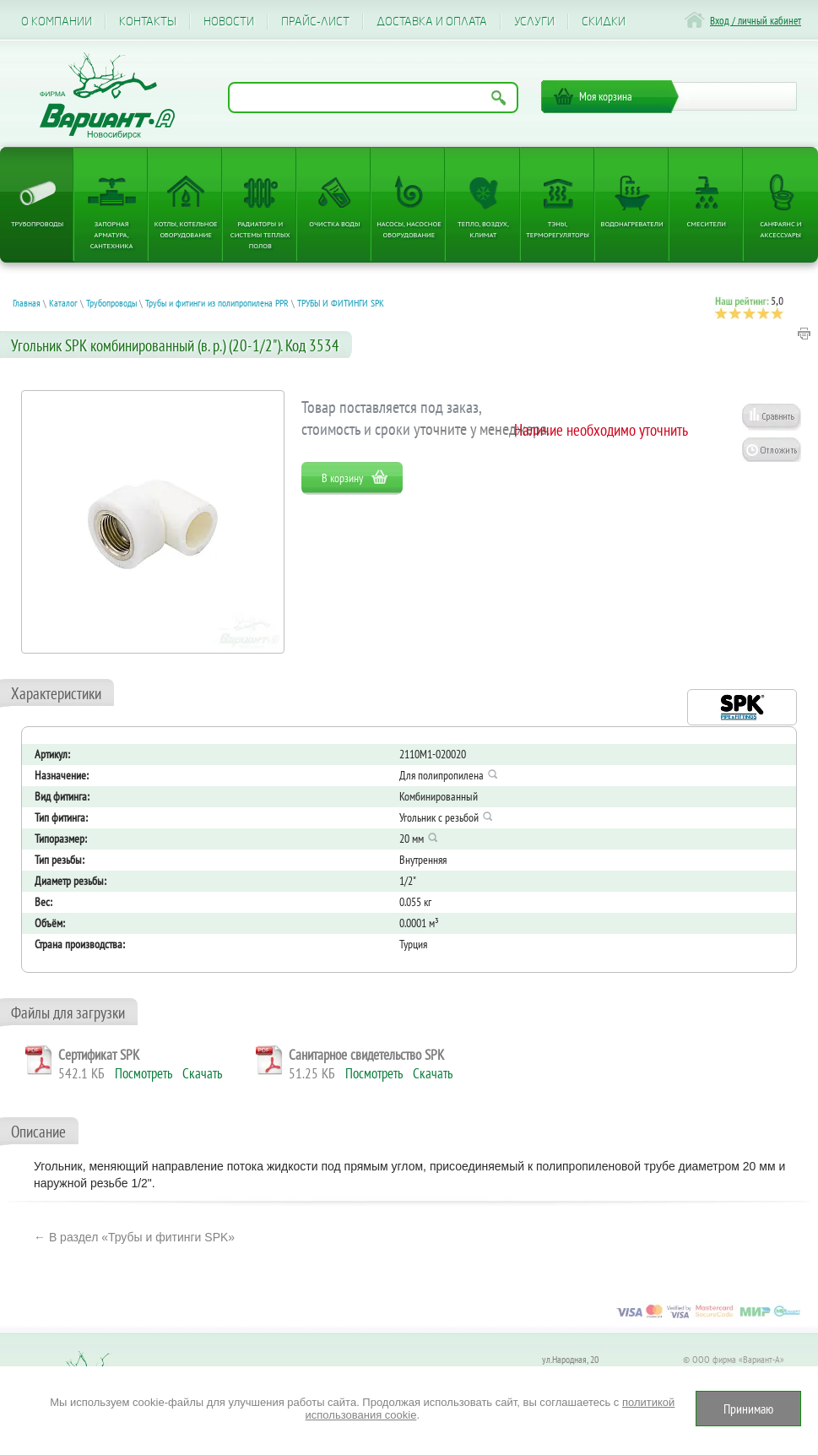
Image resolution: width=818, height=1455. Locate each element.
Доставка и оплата (431, 21)
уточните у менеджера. (482, 429)
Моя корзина (605, 96)
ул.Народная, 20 (570, 1359)
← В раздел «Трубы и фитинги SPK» (134, 1237)
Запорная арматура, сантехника (111, 234)
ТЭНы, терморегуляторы (557, 229)
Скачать (202, 1073)
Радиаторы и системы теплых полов (260, 234)
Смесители (706, 223)
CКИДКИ (604, 21)
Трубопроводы (37, 223)
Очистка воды (334, 223)
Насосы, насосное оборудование (409, 229)
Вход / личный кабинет (755, 21)
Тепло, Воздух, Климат (483, 229)
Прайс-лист (315, 21)
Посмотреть (143, 1073)
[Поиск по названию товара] (373, 97)
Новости (228, 21)
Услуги (534, 21)
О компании (56, 21)
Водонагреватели (632, 223)
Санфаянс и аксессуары (780, 229)
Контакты (147, 21)
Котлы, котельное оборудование (186, 229)
